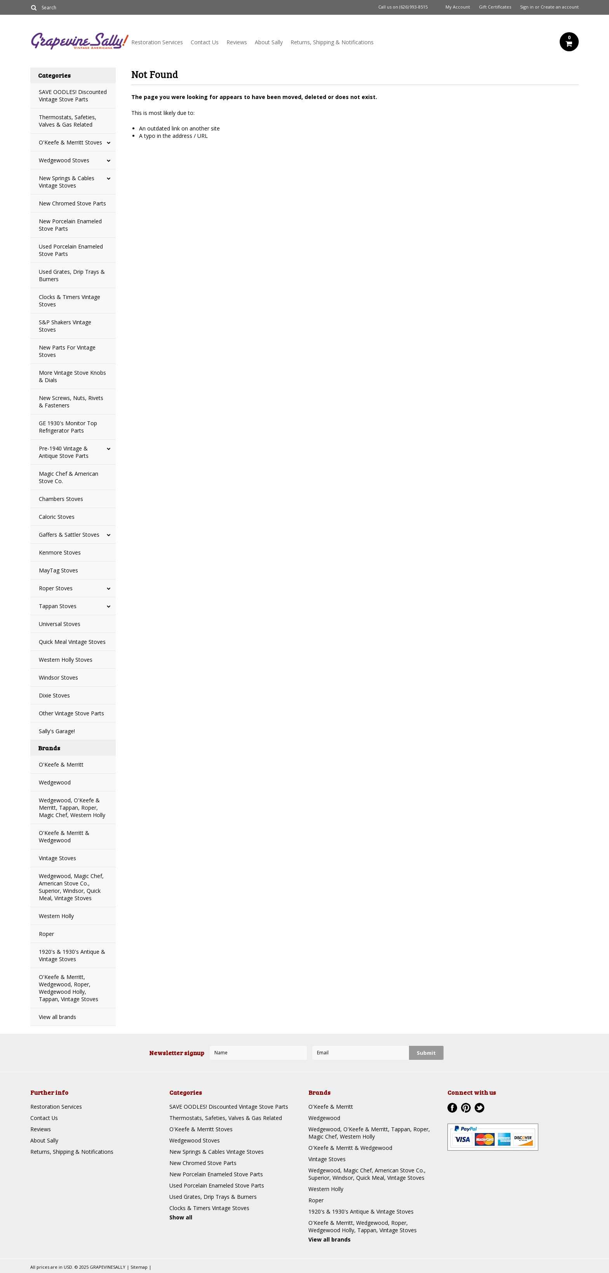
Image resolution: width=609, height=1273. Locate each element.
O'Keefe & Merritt (61, 764)
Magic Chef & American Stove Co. (68, 477)
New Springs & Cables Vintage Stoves (66, 181)
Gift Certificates (495, 7)
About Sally (269, 42)
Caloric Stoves (57, 516)
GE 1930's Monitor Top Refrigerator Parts (68, 426)
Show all (180, 1217)
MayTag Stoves (58, 570)
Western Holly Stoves (65, 659)
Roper (46, 933)
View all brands (57, 1017)
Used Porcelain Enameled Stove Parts (71, 250)
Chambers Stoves (61, 499)
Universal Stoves (59, 624)
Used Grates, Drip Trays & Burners (72, 275)
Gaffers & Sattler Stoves (69, 534)
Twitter (479, 1108)
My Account (457, 7)
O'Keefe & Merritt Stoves (70, 142)
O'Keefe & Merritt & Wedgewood (64, 836)
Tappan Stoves (58, 606)
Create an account (560, 7)
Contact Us (205, 42)
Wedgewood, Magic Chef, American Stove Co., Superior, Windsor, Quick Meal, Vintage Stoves (71, 887)
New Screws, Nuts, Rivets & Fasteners (71, 401)
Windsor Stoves (58, 677)
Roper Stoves (56, 588)
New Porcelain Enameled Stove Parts (70, 224)
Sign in (527, 7)
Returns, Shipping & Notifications (332, 42)
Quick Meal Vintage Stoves (72, 641)
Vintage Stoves (57, 858)
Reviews (236, 42)
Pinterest (466, 1108)
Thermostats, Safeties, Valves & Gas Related (67, 120)
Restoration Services (157, 42)
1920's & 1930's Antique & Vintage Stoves (72, 955)
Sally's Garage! (57, 731)
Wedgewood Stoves (64, 160)
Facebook (452, 1108)
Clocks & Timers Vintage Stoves (69, 300)
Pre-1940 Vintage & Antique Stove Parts (64, 452)
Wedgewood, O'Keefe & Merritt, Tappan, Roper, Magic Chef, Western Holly (72, 807)
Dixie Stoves (54, 695)
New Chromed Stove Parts (72, 203)
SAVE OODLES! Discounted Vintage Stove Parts (73, 95)
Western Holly (56, 916)
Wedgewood (55, 782)
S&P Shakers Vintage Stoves (65, 325)
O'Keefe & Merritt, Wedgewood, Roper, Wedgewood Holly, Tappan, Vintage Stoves (68, 988)
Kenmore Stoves (60, 552)
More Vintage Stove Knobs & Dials (72, 376)
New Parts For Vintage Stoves (67, 351)
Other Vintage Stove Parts (71, 713)
